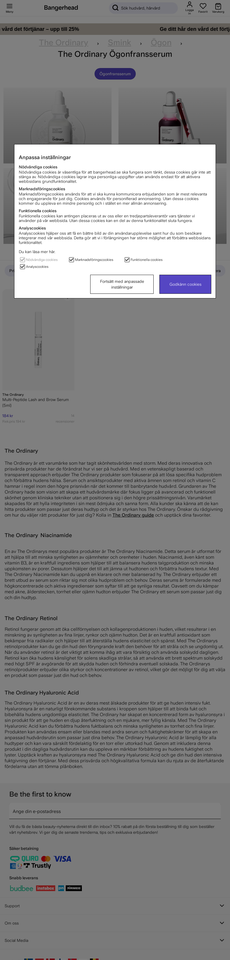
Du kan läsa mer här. (37, 251)
